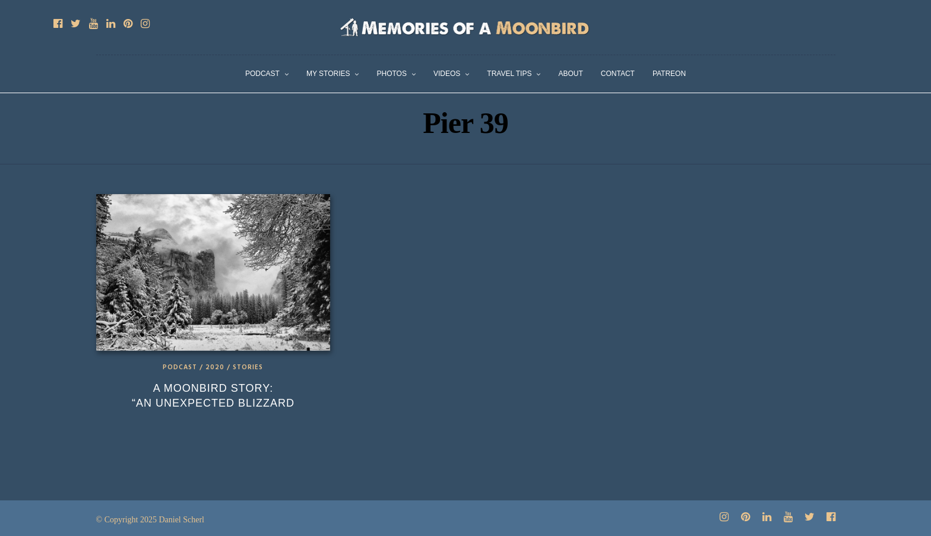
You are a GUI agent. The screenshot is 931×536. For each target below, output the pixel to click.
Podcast (262, 73)
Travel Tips (509, 73)
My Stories (328, 73)
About (570, 73)
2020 (214, 367)
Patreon (669, 73)
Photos (391, 73)
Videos (446, 73)
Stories (248, 367)
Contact (618, 73)
